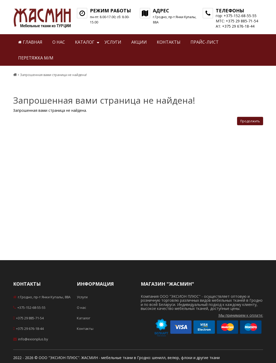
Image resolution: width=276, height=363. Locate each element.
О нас (58, 42)
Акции (139, 42)
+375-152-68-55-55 (29, 307)
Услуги (112, 42)
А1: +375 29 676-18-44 (235, 26)
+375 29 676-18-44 (28, 328)
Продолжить (250, 121)
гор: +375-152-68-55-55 (236, 15)
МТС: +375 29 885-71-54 (237, 20)
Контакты (168, 42)
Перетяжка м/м (35, 58)
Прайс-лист (204, 42)
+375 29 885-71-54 (28, 318)
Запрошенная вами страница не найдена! (53, 75)
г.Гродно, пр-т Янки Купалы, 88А (42, 297)
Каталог (84, 42)
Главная (30, 42)
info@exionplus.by (30, 339)
